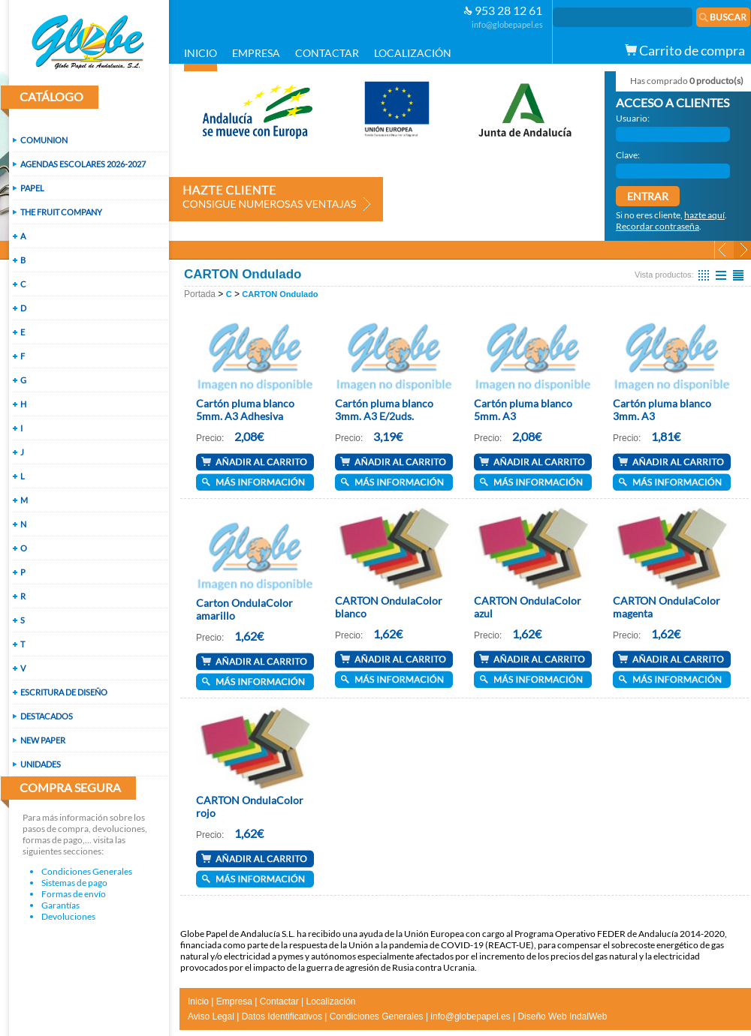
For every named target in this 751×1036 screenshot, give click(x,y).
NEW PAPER (42, 740)
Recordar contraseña (657, 226)
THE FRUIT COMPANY (61, 212)
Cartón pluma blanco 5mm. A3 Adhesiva (245, 409)
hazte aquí (704, 215)
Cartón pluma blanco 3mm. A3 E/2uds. (384, 409)
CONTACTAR (327, 53)
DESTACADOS (46, 716)
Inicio (198, 1001)
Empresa (234, 1001)
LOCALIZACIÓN (412, 53)
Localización (330, 1001)
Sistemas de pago (74, 882)
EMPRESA (256, 53)
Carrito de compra (685, 50)
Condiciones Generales (86, 871)
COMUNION (44, 140)
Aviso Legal (211, 1016)
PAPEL (32, 188)
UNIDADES (40, 764)
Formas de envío (73, 893)
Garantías (60, 905)
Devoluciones (68, 916)
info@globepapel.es (507, 24)
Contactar (279, 1001)
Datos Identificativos (282, 1016)
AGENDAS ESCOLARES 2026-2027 (83, 164)
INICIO (200, 53)
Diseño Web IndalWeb (562, 1016)
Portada (200, 294)
